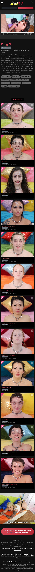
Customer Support (10, 556)
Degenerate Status (7, 387)
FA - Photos (5, 83)
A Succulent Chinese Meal (9, 323)
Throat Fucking (14, 86)
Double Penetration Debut (9, 452)
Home (4, 554)
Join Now (25, 8)
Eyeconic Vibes (6, 129)
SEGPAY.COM (12, 562)
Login (9, 8)
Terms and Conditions (21, 554)
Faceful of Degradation (8, 226)
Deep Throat (15, 80)
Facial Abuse (26, 83)
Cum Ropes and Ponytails (9, 355)
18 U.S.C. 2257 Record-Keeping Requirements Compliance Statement (18, 549)
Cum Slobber (5, 162)
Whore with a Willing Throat (9, 484)
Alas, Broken (5, 420)
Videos (8, 554)
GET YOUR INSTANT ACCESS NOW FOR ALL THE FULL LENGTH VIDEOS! (17, 532)
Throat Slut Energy (7, 194)
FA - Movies (24, 80)
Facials (4, 86)
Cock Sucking (26, 77)
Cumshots (5, 80)
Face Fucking (16, 83)
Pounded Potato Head (8, 291)
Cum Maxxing (5, 258)
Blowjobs (15, 77)
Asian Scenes (6, 77)
